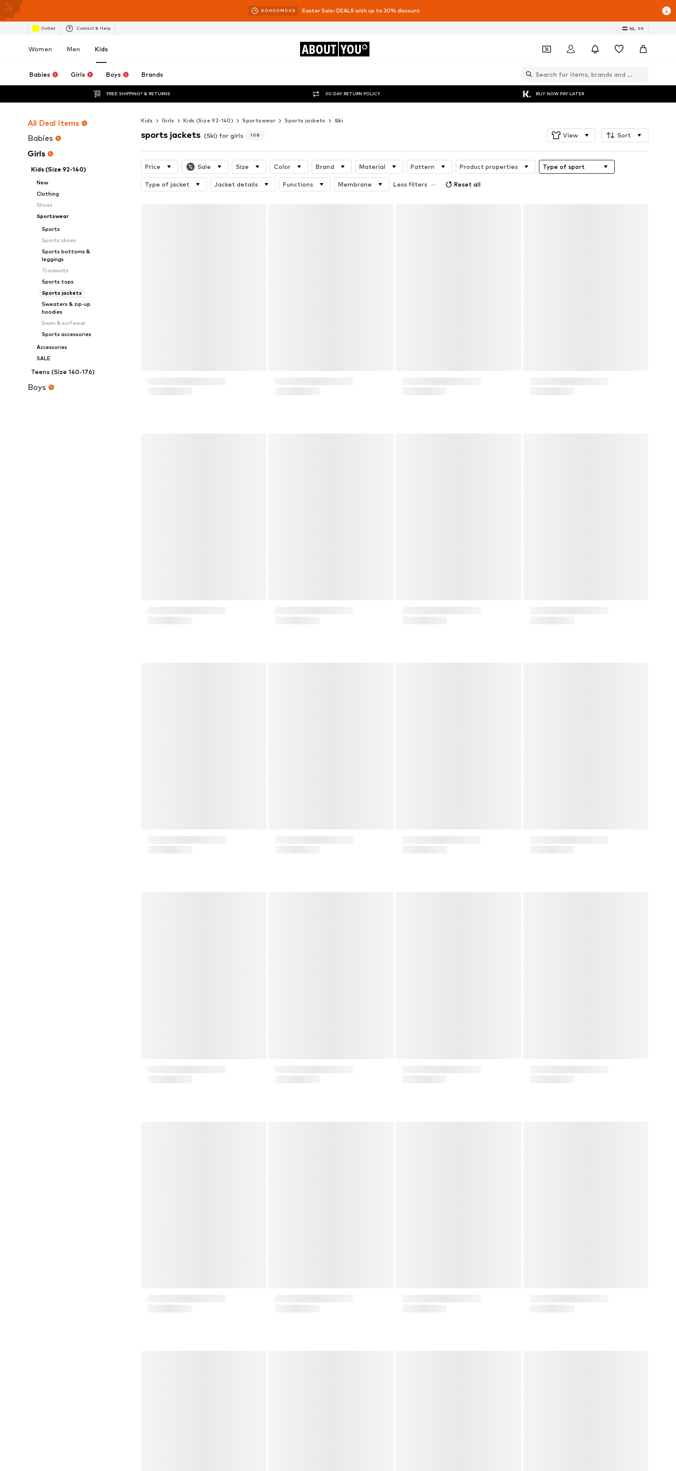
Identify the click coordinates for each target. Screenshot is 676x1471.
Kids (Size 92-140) (208, 103)
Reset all (462, 167)
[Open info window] (666, 10)
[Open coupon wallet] (546, 49)
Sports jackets (305, 103)
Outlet (43, 28)
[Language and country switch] (633, 28)
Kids (101, 49)
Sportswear (258, 103)
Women (40, 49)
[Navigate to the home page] (334, 49)
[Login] (571, 49)
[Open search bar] (527, 74)
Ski (339, 103)
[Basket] (643, 49)
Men (73, 49)
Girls (168, 103)
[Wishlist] (619, 49)
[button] (571, 118)
